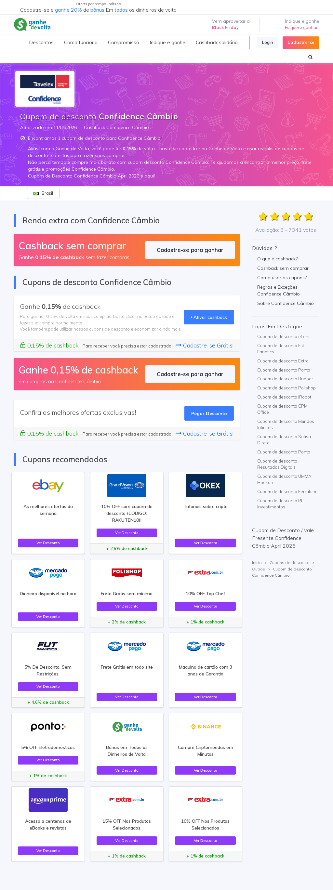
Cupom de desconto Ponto (283, 370)
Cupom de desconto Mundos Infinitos (285, 424)
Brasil (43, 193)
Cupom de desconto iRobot (284, 396)
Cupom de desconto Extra (283, 360)
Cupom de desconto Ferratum (286, 491)
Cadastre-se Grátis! (204, 345)
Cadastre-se (300, 42)
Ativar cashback (209, 317)
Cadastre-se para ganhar (190, 249)
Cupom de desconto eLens (284, 336)
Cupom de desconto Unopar (285, 378)
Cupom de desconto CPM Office (282, 409)
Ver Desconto (48, 542)
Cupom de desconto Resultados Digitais (277, 464)
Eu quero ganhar (301, 27)
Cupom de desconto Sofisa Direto (284, 440)
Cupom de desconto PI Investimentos (279, 504)
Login (267, 42)
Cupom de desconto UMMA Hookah (284, 479)
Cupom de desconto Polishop (286, 387)
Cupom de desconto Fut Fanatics (280, 349)
